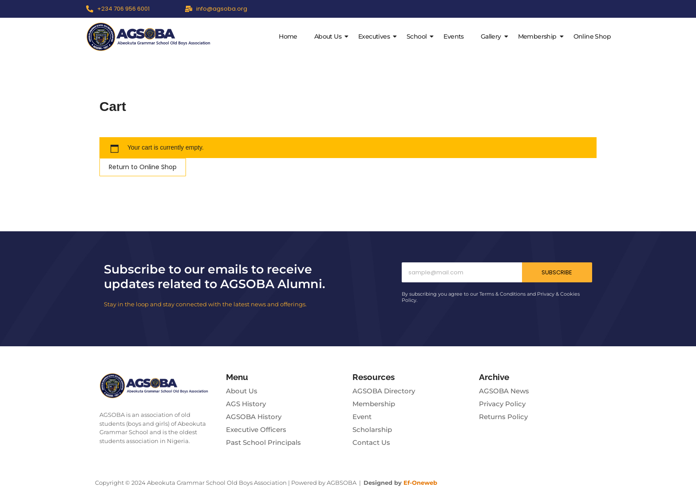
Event (362, 416)
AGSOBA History (253, 416)
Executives (375, 36)
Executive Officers (256, 429)
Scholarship (372, 429)
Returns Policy (503, 416)
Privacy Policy (502, 404)
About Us (329, 36)
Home (288, 36)
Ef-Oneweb (420, 482)
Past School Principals (263, 442)
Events (453, 36)
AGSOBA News (504, 391)
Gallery (493, 36)
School (418, 36)
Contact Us (371, 442)
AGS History (246, 404)
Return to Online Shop (143, 166)
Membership (539, 36)
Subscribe (557, 272)
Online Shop (592, 36)
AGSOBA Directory (383, 391)
